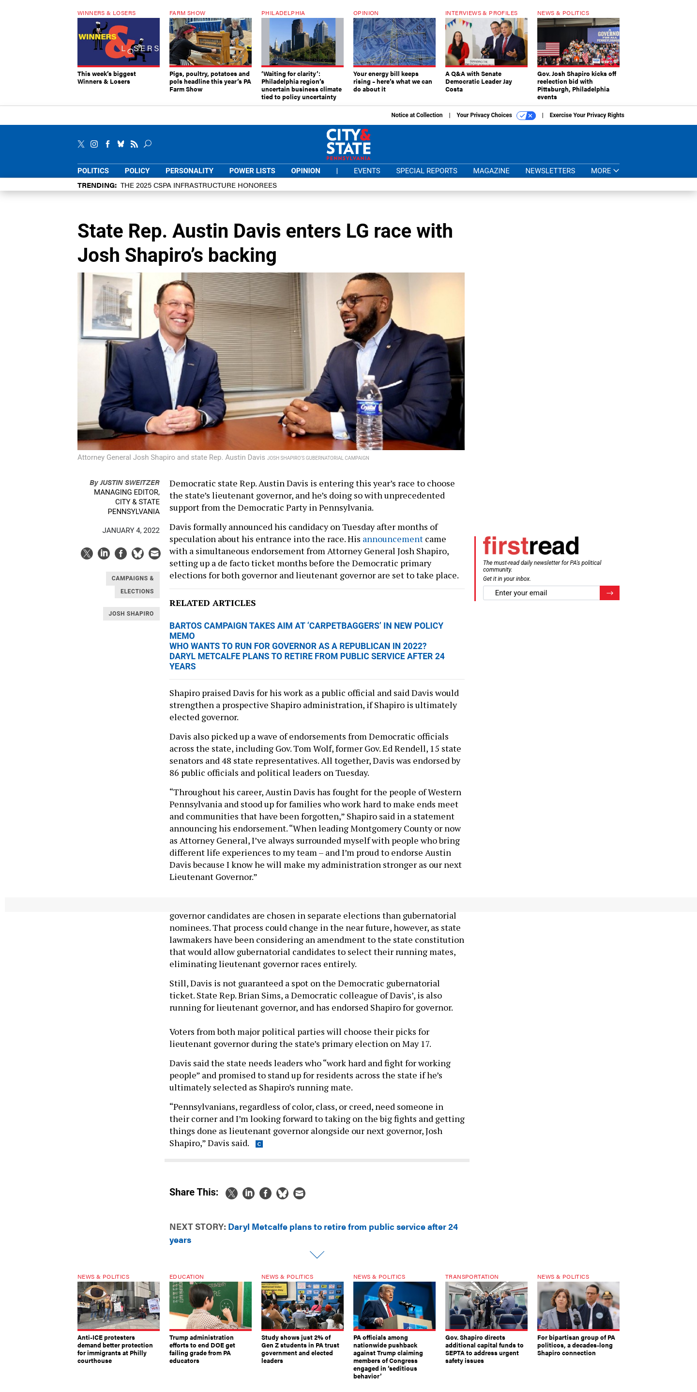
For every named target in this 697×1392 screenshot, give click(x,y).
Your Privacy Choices (496, 123)
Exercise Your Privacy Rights (587, 122)
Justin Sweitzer (125, 489)
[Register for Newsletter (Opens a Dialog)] (610, 600)
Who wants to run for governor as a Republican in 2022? (297, 653)
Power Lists (252, 178)
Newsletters (550, 178)
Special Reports (426, 178)
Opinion (305, 178)
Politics (93, 178)
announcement (393, 546)
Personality (189, 178)
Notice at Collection (416, 122)
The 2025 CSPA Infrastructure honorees (199, 192)
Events (367, 178)
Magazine (491, 178)
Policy (137, 178)
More (605, 178)
